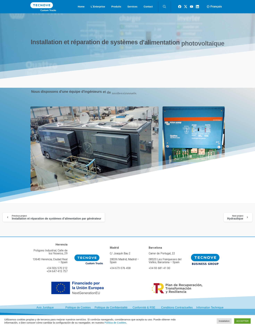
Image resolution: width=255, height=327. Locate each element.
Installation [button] (224, 321)
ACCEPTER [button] (242, 321)
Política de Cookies (115, 322)
